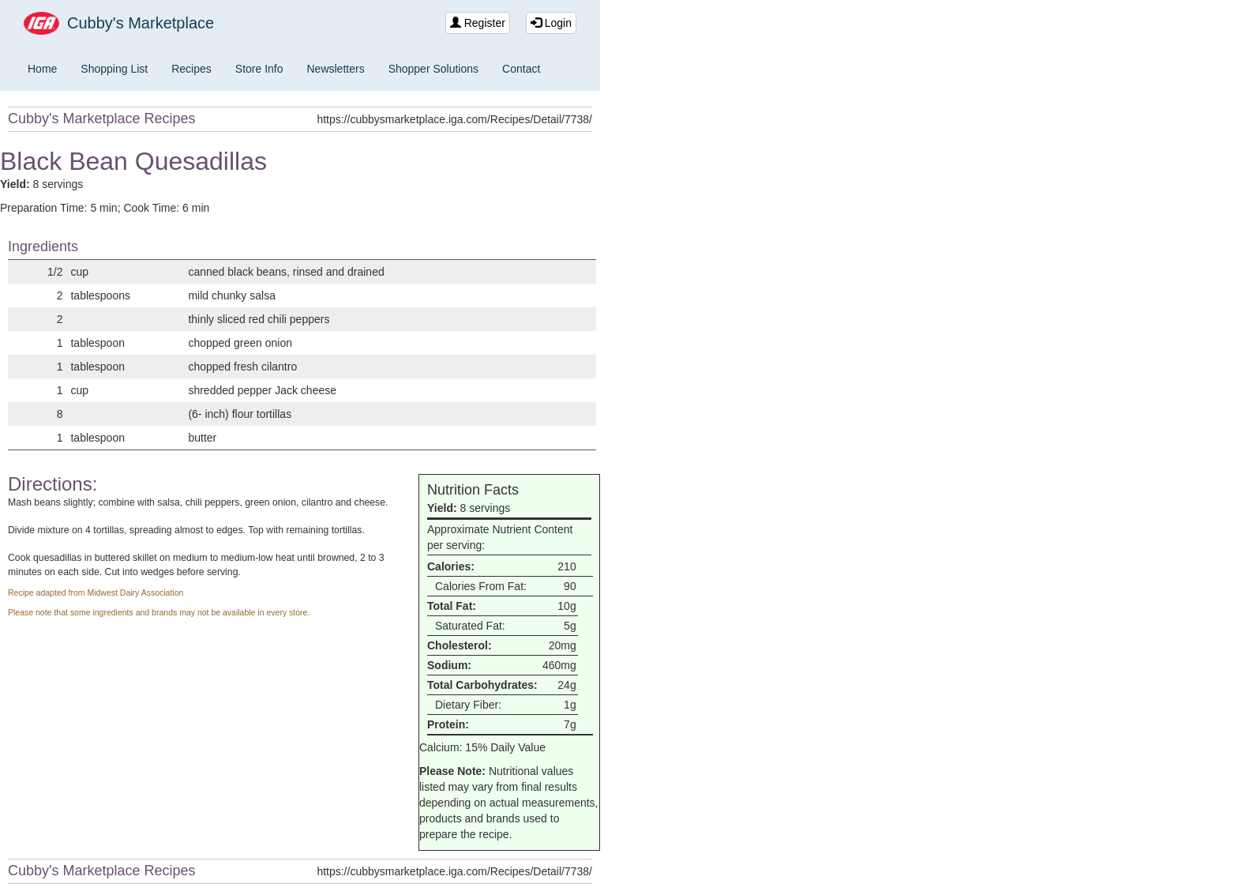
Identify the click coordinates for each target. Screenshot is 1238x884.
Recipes (191, 68)
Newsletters (336, 68)
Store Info (259, 68)
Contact (521, 68)
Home (42, 68)
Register (477, 23)
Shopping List (114, 68)
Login (551, 23)
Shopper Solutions (433, 68)
